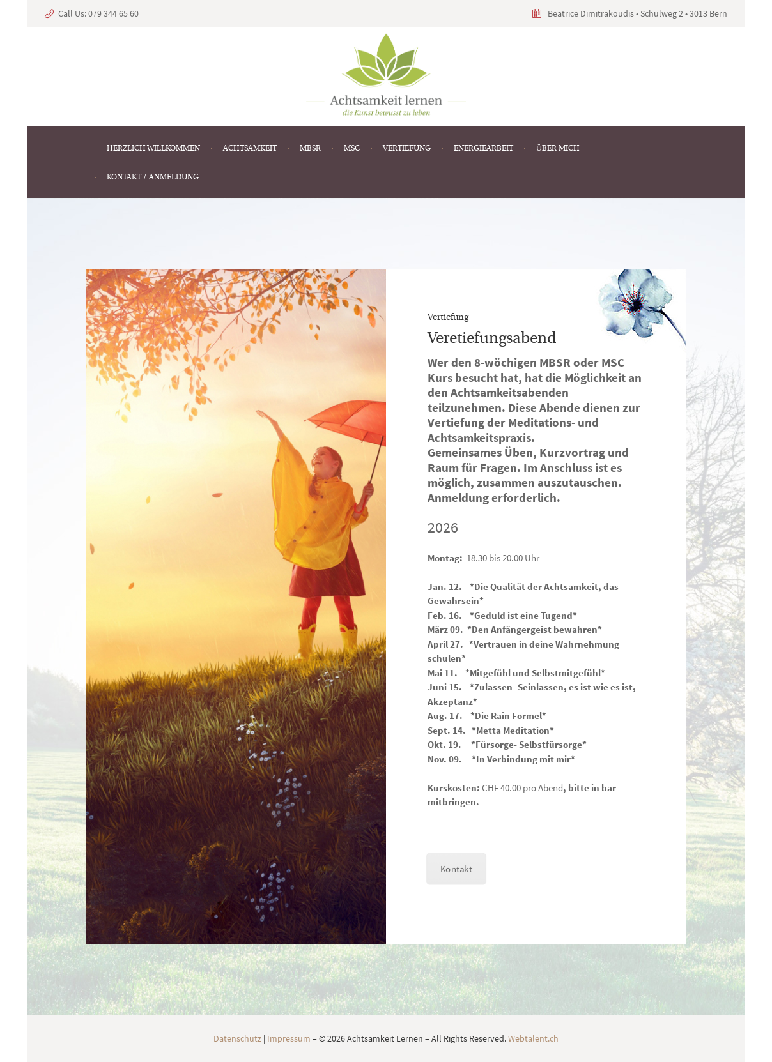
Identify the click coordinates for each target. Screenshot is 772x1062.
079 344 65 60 (113, 13)
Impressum (289, 1038)
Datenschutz (237, 1038)
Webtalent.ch (533, 1038)
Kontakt (456, 870)
